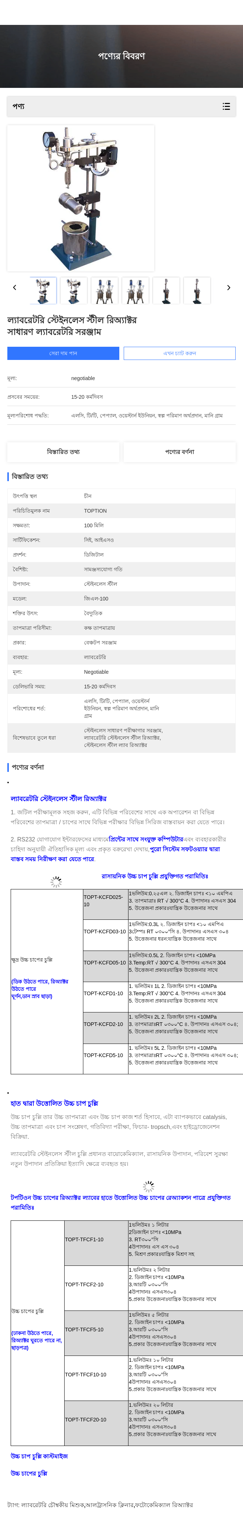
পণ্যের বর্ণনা (179, 452)
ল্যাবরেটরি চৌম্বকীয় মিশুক (52, 1505)
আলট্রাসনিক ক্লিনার (109, 1505)
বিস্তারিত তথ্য (63, 452)
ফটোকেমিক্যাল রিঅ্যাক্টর (164, 1505)
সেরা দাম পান (75, 353)
